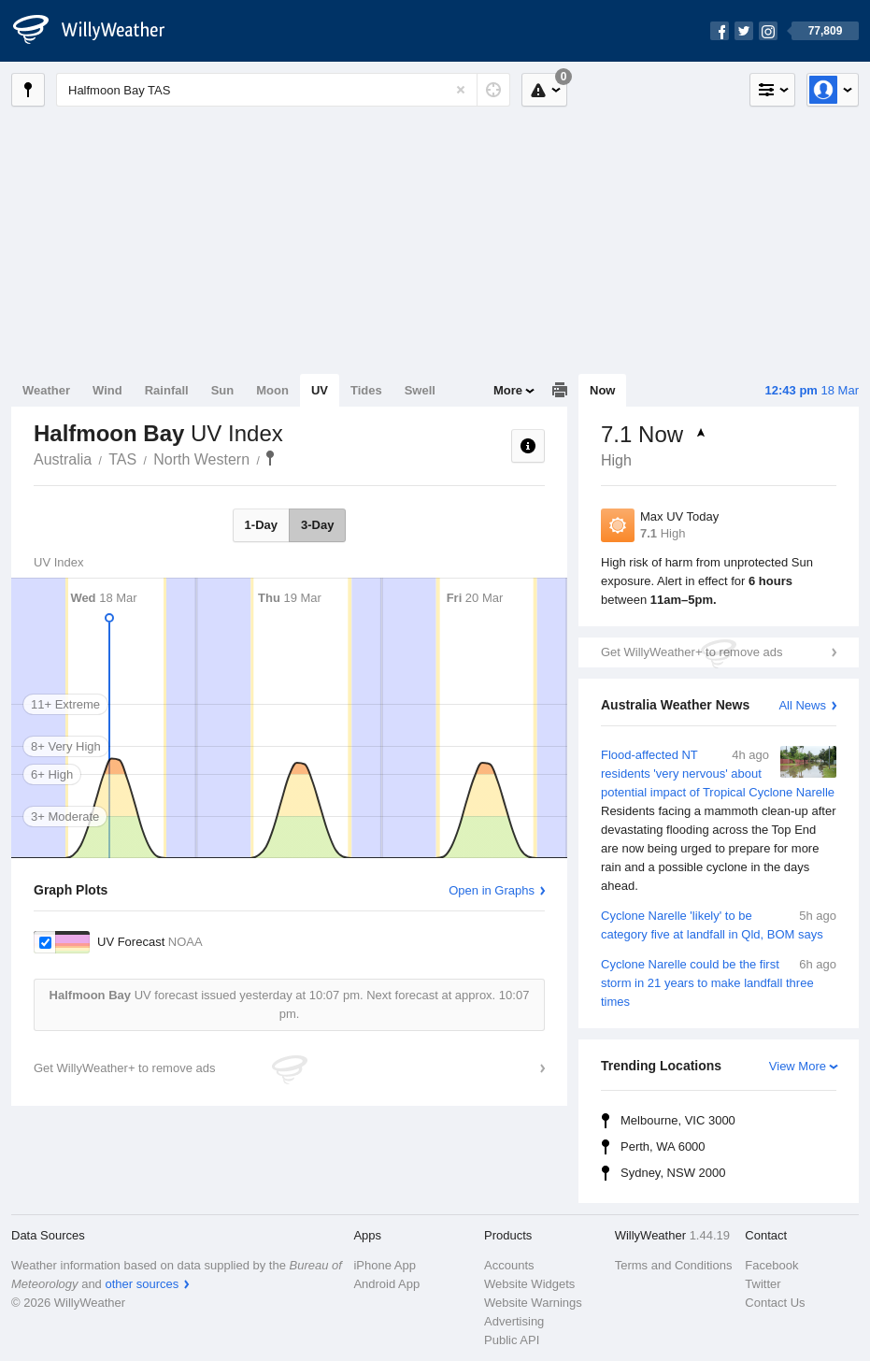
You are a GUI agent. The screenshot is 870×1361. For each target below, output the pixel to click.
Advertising (514, 1321)
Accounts (509, 1265)
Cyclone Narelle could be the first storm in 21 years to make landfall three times (718, 982)
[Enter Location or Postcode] (283, 90)
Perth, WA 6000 (663, 1146)
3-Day (317, 525)
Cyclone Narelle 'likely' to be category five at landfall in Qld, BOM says (718, 924)
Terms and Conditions (674, 1265)
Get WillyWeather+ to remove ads (691, 652)
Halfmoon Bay (270, 458)
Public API (511, 1340)
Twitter (762, 1284)
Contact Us (775, 1303)
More (507, 390)
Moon (272, 390)
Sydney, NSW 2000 (672, 1173)
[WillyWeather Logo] (99, 30)
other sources (141, 1284)
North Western (201, 459)
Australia (63, 459)
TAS (122, 459)
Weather (46, 390)
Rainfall (167, 390)
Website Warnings (533, 1303)
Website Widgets (529, 1284)
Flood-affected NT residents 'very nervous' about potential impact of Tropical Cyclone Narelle (718, 820)
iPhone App (384, 1265)
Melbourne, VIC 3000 (677, 1120)
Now (602, 390)
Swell (420, 390)
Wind (107, 390)
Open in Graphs (492, 890)
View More (797, 1066)
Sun (223, 390)
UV (319, 390)
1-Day (261, 525)
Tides (366, 390)
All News (802, 705)
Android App (386, 1284)
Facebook (771, 1265)
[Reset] (460, 89)
